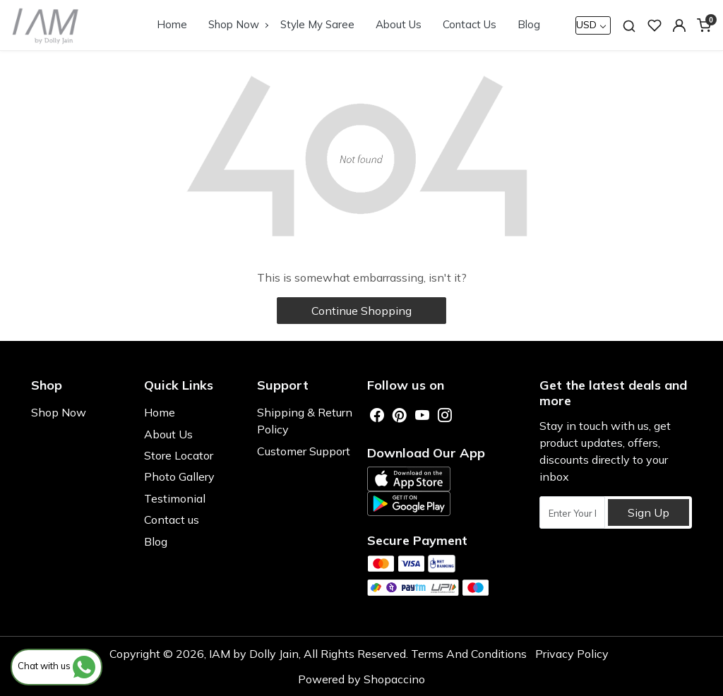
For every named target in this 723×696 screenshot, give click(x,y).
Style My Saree (317, 24)
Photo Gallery (179, 476)
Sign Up (648, 512)
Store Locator (178, 455)
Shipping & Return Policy (304, 420)
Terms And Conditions (469, 654)
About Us (399, 24)
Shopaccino (394, 679)
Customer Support (303, 451)
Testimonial (174, 498)
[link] (629, 25)
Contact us (171, 519)
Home (172, 24)
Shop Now (238, 24)
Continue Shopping (361, 311)
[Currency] (593, 25)
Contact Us (469, 24)
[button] (679, 25)
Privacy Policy (572, 654)
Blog (529, 24)
